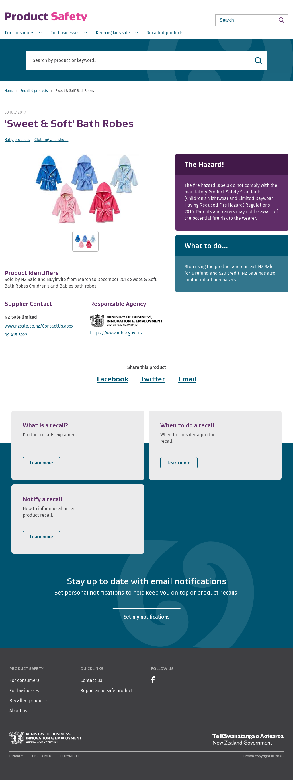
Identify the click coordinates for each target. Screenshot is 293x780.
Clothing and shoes (51, 139)
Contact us (91, 680)
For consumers (24, 680)
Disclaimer (41, 756)
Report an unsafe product (106, 690)
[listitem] (77, 445)
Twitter (152, 379)
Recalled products (34, 90)
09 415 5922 (16, 335)
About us (18, 710)
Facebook (112, 379)
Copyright (69, 756)
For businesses (24, 690)
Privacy (16, 756)
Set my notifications (147, 616)
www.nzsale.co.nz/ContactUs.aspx (39, 326)
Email (187, 379)
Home (9, 90)
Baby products (17, 139)
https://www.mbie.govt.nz (116, 333)
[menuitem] (23, 32)
